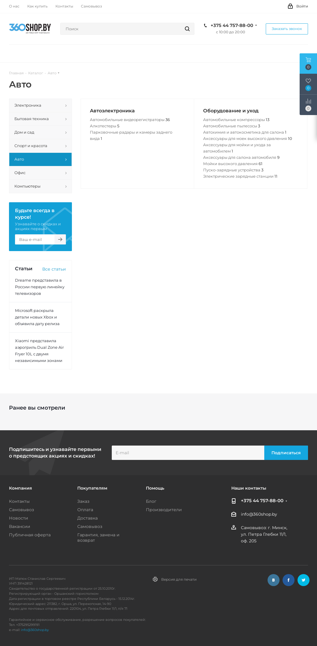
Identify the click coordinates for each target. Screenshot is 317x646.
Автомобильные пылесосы (231, 125)
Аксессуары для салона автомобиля (241, 157)
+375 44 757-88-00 (232, 25)
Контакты (19, 501)
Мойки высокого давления (232, 163)
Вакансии (19, 526)
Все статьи (54, 269)
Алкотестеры (104, 125)
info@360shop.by (259, 514)
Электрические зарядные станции (240, 176)
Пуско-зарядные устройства (233, 169)
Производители (164, 509)
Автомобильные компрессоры (236, 119)
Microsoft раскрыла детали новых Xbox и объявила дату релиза (37, 317)
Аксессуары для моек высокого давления (247, 138)
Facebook (289, 580)
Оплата (85, 509)
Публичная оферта (30, 535)
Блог (151, 501)
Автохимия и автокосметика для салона (244, 132)
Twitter (304, 580)
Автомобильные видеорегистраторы (130, 119)
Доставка (87, 518)
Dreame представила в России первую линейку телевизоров (39, 287)
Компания (20, 488)
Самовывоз (21, 509)
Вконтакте (274, 580)
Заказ (83, 501)
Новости (18, 518)
